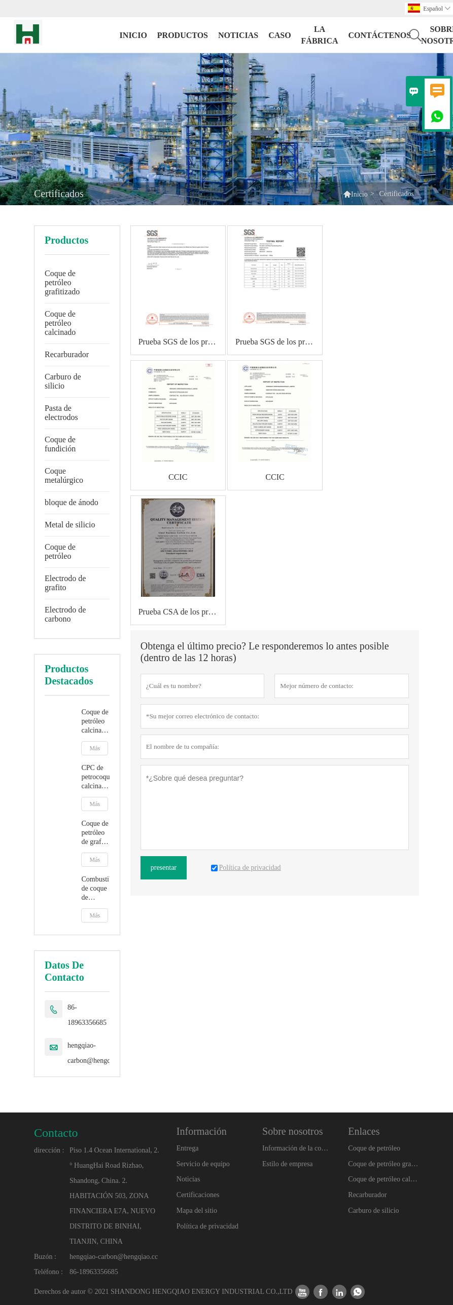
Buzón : (45, 1256)
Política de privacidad (207, 1226)
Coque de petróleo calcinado (60, 323)
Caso (279, 35)
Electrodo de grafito (65, 583)
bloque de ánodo (71, 502)
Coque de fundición (60, 444)
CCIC (177, 477)
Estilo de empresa (287, 1164)
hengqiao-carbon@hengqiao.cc (97, 1053)
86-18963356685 (87, 1015)
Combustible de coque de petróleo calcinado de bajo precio (95, 888)
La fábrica (319, 35)
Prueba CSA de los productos (181, 611)
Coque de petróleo (60, 551)
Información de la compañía (297, 1148)
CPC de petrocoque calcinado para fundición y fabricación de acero (95, 777)
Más (94, 748)
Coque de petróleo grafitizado (62, 282)
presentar (164, 867)
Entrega (188, 1148)
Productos (182, 35)
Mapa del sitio (197, 1210)
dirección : (49, 1150)
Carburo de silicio (63, 381)
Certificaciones (198, 1195)
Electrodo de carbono (65, 614)
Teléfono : (48, 1272)
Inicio (133, 35)
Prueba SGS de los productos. (181, 341)
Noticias (188, 1179)
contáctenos (379, 35)
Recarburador (67, 354)
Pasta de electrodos (61, 412)
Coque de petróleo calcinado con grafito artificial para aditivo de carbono (95, 721)
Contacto (56, 1132)
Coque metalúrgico (64, 475)
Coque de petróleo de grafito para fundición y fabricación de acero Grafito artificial (95, 833)
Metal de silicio (70, 524)
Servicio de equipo (203, 1164)
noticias (238, 35)
